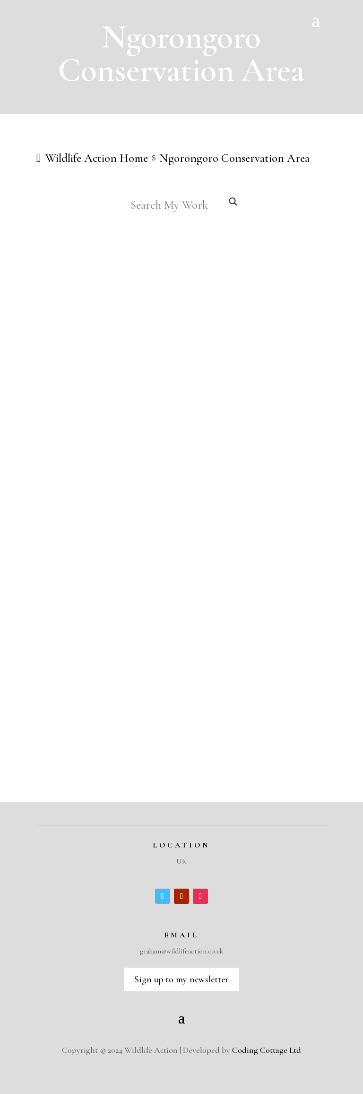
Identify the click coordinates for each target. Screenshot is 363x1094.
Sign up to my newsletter (181, 979)
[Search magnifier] (233, 201)
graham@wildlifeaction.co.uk (181, 951)
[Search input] (177, 205)
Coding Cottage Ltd (266, 1050)
